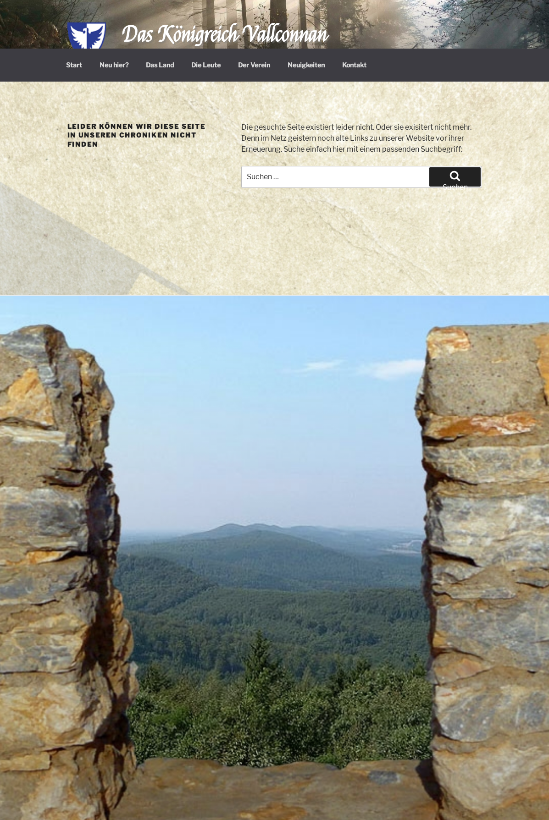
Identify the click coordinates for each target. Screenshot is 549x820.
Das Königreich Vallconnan (224, 35)
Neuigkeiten (306, 65)
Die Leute (206, 65)
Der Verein (254, 65)
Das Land (160, 65)
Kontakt (354, 65)
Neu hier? (114, 65)
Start (74, 65)
